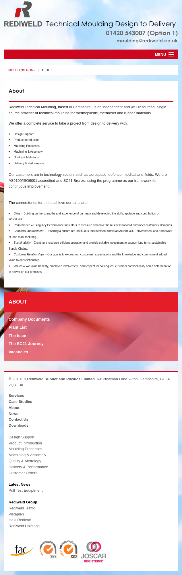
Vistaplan (16, 514)
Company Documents (29, 319)
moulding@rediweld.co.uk (147, 41)
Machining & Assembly (27, 455)
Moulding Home (22, 70)
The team (17, 335)
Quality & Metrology (25, 461)
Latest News (19, 484)
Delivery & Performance (28, 467)
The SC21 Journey (26, 343)
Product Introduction (25, 443)
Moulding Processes (25, 449)
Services (16, 395)
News (13, 413)
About (46, 70)
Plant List (18, 327)
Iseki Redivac (20, 520)
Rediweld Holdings (24, 526)
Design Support (21, 437)
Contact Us (18, 419)
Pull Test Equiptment (25, 490)
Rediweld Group (23, 502)
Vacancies (18, 352)
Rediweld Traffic (22, 508)
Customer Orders (23, 473)
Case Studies (20, 401)
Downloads (18, 425)
